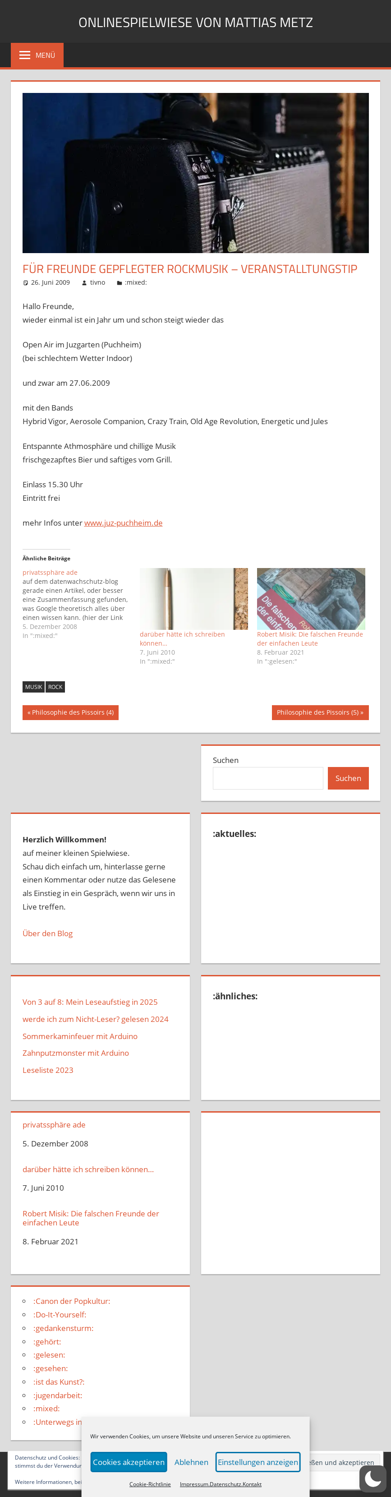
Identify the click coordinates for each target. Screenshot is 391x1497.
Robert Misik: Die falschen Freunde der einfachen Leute (310, 638)
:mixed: (136, 282)
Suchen (226, 760)
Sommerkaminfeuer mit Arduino (80, 1036)
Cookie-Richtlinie (150, 1484)
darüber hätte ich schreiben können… (88, 1169)
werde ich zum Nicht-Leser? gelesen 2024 (96, 1019)
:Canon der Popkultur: (71, 1301)
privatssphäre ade (54, 1124)
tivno (97, 282)
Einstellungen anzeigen (256, 1462)
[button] (372, 1478)
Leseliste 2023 (48, 1070)
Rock (55, 687)
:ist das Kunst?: (59, 1382)
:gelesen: (49, 1354)
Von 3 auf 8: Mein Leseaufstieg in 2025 (90, 1002)
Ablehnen (191, 1462)
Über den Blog (48, 933)
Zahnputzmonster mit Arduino (76, 1053)
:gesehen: (50, 1368)
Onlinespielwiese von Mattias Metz (195, 21)
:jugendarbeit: (58, 1395)
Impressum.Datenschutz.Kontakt (221, 1484)
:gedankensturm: (63, 1328)
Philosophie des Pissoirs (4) (73, 713)
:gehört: (47, 1341)
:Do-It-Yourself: (60, 1314)
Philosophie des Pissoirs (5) (317, 713)
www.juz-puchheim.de (123, 522)
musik (33, 687)
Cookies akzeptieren (131, 1462)
